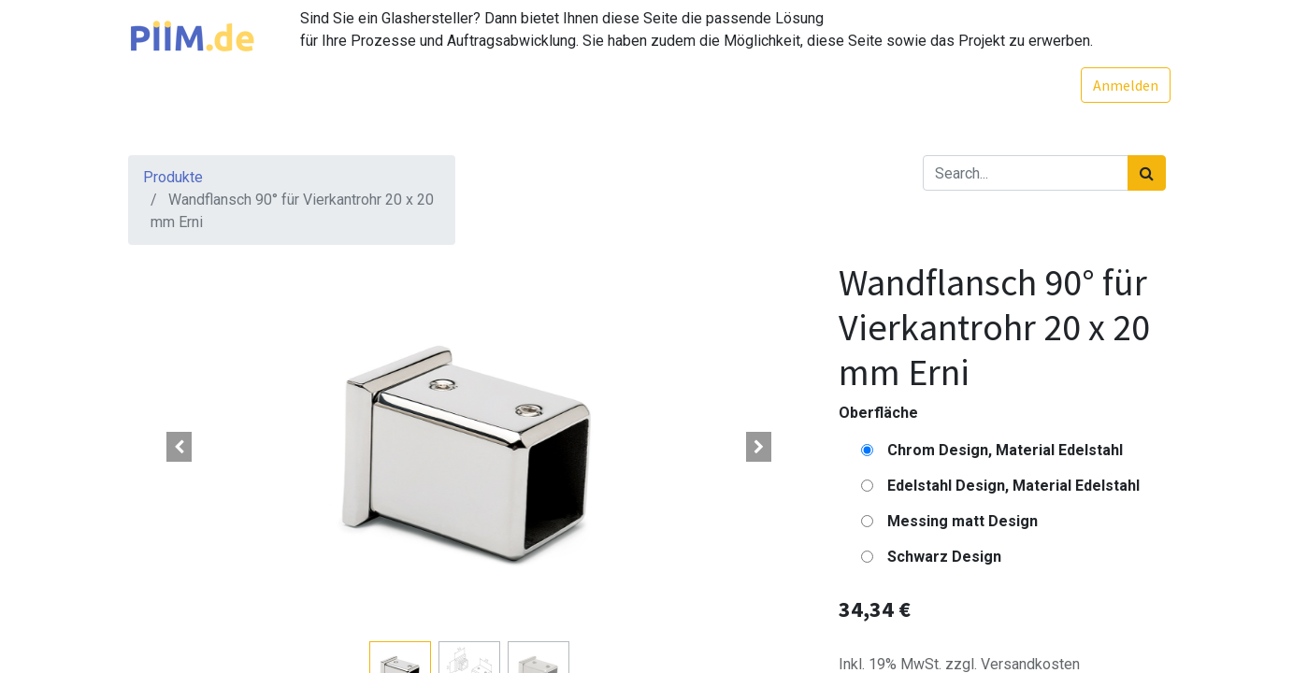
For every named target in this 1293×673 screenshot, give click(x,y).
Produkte (173, 177)
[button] (179, 447)
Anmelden (1121, 85)
